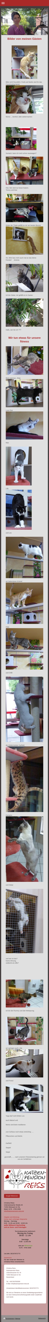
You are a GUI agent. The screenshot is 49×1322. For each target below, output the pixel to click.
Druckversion (8, 1318)
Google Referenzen (12, 1196)
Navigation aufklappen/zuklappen (24, 3)
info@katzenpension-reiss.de (14, 1211)
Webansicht (42, 1318)
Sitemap (17, 1318)
